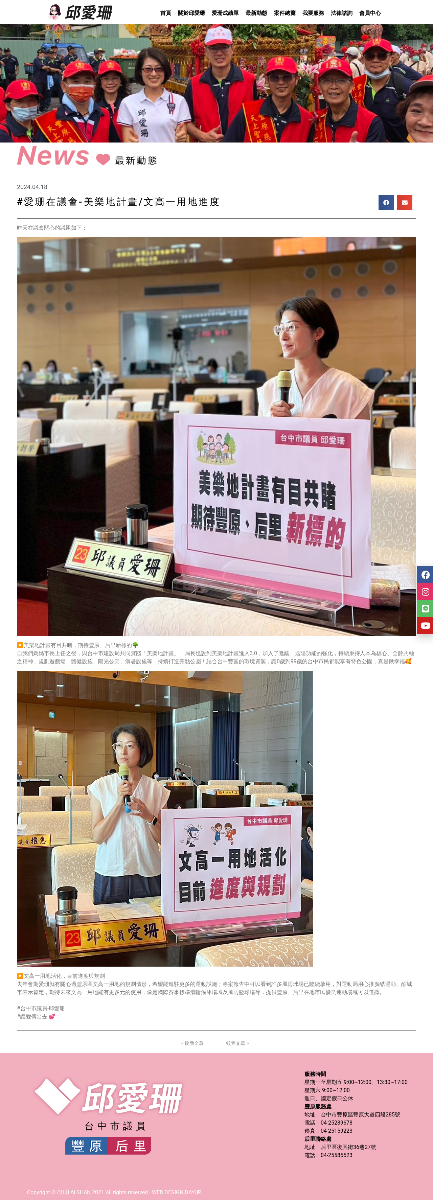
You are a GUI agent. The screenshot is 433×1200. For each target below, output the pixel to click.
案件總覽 (285, 13)
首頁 (165, 13)
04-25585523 (336, 1155)
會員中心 (370, 13)
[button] (386, 202)
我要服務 (313, 13)
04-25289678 (336, 1123)
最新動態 (256, 13)
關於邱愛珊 (191, 13)
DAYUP (193, 1192)
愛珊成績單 (225, 13)
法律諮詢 (341, 13)
